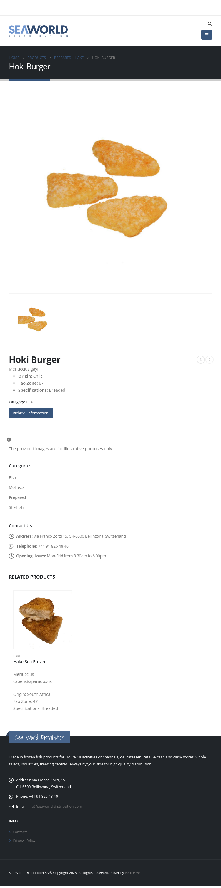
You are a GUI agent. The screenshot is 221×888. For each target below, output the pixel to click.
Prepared (17, 497)
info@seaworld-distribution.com (55, 807)
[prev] (201, 360)
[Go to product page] (43, 621)
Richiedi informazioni (31, 412)
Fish (12, 477)
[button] (209, 23)
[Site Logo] (38, 30)
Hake (30, 401)
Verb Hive (132, 875)
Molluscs (16, 487)
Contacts (20, 833)
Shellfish (16, 507)
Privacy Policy (24, 842)
